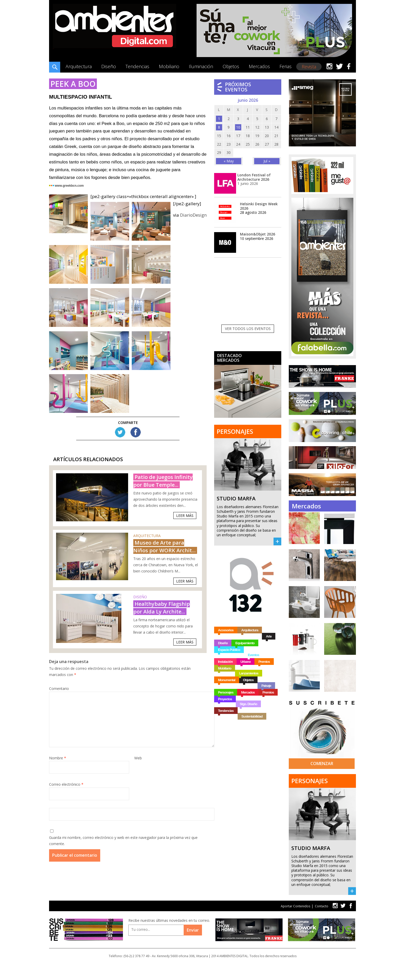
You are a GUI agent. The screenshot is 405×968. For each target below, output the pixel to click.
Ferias (285, 66)
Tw (120, 432)
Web (138, 757)
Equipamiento (244, 643)
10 (238, 127)
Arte (268, 636)
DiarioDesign (193, 215)
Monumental (226, 680)
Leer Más (184, 515)
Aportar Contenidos (295, 906)
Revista (309, 67)
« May (229, 161)
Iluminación (201, 66)
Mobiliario (169, 66)
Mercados (259, 66)
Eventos (253, 655)
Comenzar (321, 763)
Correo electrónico (66, 784)
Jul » (266, 161)
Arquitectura (79, 66)
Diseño (108, 66)
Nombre (57, 757)
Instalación (225, 662)
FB (135, 432)
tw (335, 905)
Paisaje (266, 686)
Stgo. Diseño (248, 704)
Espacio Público (229, 650)
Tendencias (137, 66)
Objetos (231, 66)
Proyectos (225, 699)
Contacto (321, 906)
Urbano (245, 662)
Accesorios (225, 630)
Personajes (225, 692)
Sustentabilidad (252, 716)
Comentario (59, 688)
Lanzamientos (248, 673)
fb (350, 905)
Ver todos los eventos (248, 328)
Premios (264, 662)
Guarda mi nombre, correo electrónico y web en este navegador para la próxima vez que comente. (123, 840)
